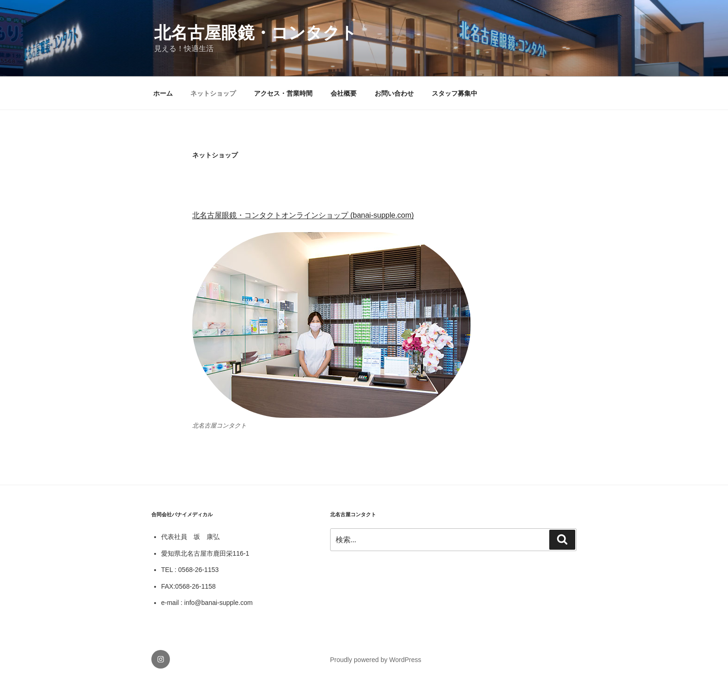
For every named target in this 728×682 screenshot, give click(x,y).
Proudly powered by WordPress (376, 659)
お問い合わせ (394, 93)
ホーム (163, 93)
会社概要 (344, 93)
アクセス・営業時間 (283, 93)
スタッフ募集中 (454, 93)
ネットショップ (213, 93)
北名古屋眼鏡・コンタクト (255, 32)
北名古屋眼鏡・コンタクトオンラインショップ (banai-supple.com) (303, 215)
